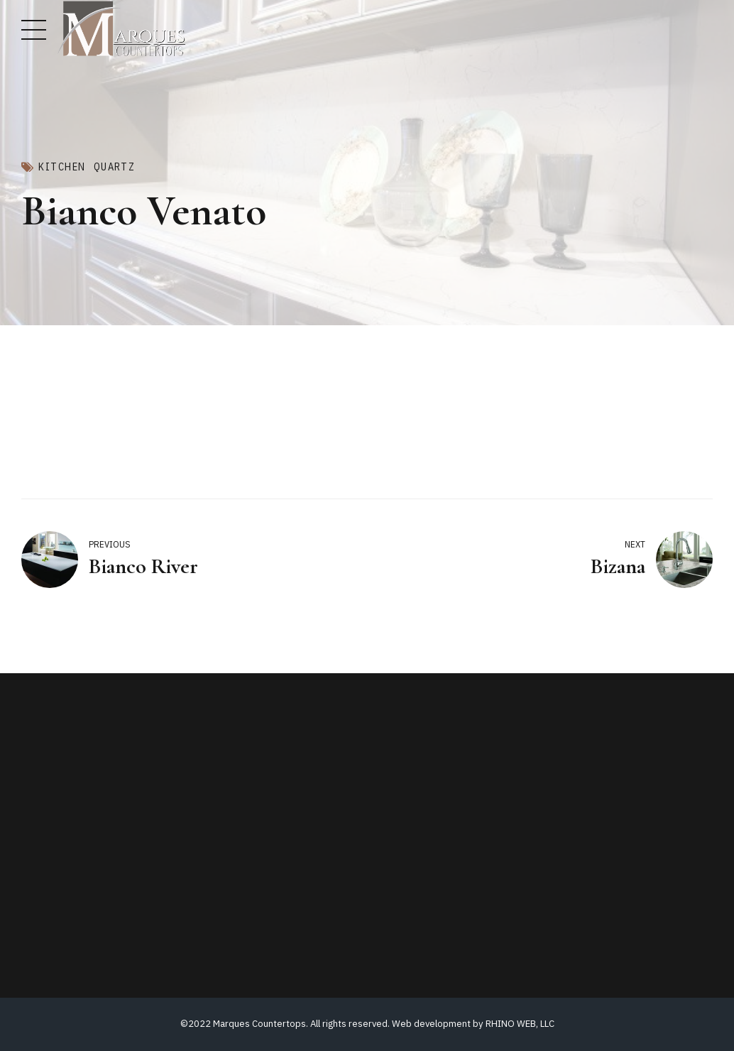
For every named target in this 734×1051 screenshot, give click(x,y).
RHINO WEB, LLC (520, 1024)
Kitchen (61, 166)
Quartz (115, 166)
